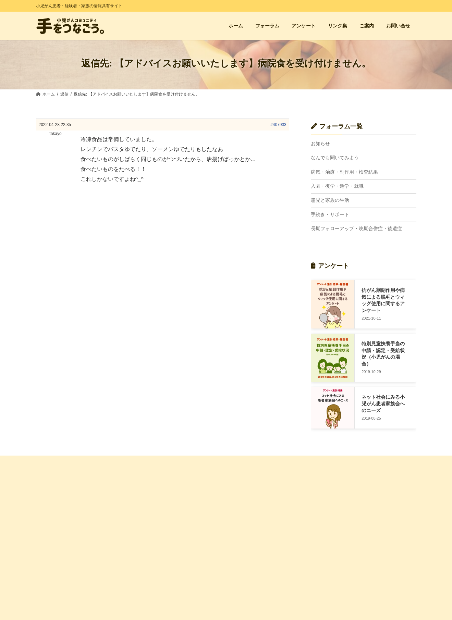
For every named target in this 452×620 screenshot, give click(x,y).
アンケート (148, 504)
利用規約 (146, 578)
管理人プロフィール (156, 566)
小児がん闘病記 (347, 516)
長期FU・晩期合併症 (254, 588)
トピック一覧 (247, 504)
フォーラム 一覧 (250, 492)
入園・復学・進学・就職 (337, 186)
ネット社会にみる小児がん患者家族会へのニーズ (383, 403)
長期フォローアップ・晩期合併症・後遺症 (356, 229)
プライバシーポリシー (158, 590)
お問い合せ (148, 516)
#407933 (278, 124)
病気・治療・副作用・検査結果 (344, 172)
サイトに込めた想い (156, 554)
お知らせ (320, 143)
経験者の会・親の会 (351, 492)
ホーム (144, 492)
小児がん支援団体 (349, 504)
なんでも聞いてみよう (335, 158)
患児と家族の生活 (330, 200)
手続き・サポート (330, 214)
